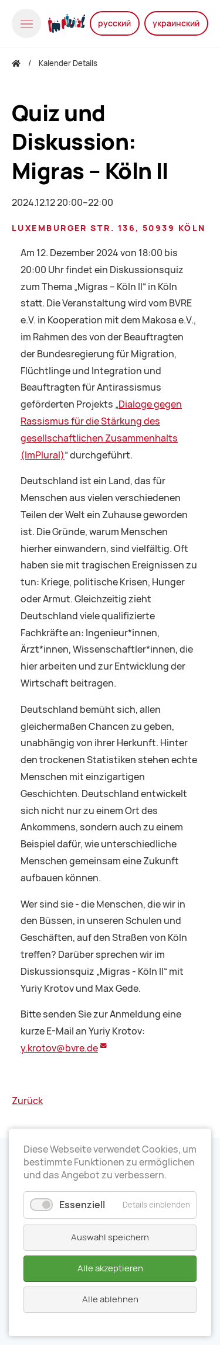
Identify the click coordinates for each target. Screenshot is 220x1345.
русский (114, 23)
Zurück (27, 1101)
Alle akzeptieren (110, 1268)
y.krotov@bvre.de (59, 1048)
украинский (176, 23)
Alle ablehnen (110, 1299)
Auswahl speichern (110, 1237)
